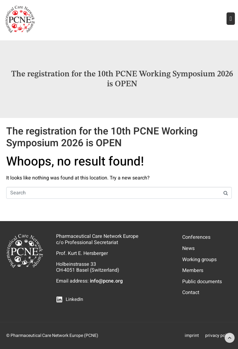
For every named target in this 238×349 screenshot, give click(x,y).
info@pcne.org (106, 281)
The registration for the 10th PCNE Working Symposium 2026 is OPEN (102, 137)
